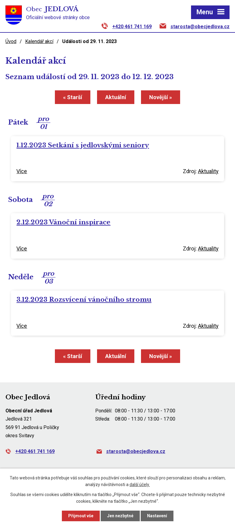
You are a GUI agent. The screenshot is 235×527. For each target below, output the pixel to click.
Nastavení (157, 515)
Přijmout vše (80, 515)
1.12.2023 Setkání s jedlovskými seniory (82, 145)
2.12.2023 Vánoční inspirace (63, 222)
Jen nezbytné (120, 515)
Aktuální (115, 97)
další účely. (139, 484)
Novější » (160, 97)
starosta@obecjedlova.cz (200, 26)
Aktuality (208, 171)
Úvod (10, 41)
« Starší (72, 97)
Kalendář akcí (39, 41)
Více (21, 171)
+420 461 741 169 (132, 26)
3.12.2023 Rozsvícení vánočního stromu (83, 300)
